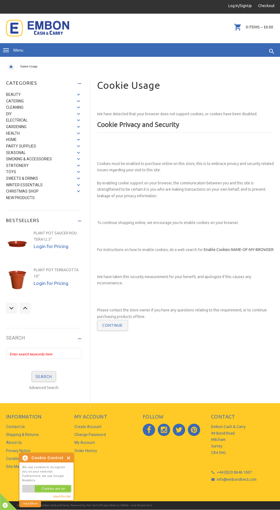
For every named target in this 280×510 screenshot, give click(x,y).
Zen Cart (92, 505)
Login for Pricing (51, 246)
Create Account (87, 426)
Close (69, 458)
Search (15, 338)
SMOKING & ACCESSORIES (29, 159)
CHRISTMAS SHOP (22, 191)
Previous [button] (11, 308)
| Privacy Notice (107, 505)
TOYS (11, 172)
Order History (85, 451)
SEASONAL (16, 153)
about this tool (62, 496)
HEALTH (13, 133)
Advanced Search (44, 387)
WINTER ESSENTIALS (24, 185)
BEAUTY (13, 94)
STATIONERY (17, 165)
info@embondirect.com (236, 479)
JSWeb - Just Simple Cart (136, 505)
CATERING (15, 101)
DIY (9, 114)
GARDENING (16, 127)
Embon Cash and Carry (54, 505)
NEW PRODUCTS (20, 198)
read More (30, 503)
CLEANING (15, 107)
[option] (43, 246)
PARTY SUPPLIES (21, 146)
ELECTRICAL (17, 120)
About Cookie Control (24, 457)
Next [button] (25, 308)
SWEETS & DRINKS (22, 178)
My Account (84, 442)
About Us (14, 442)
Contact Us (15, 426)
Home (10, 66)
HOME (11, 139)
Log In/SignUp (240, 6)
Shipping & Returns (22, 434)
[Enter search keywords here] (43, 353)
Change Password (90, 434)
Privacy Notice (18, 451)
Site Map (13, 466)
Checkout (266, 6)
